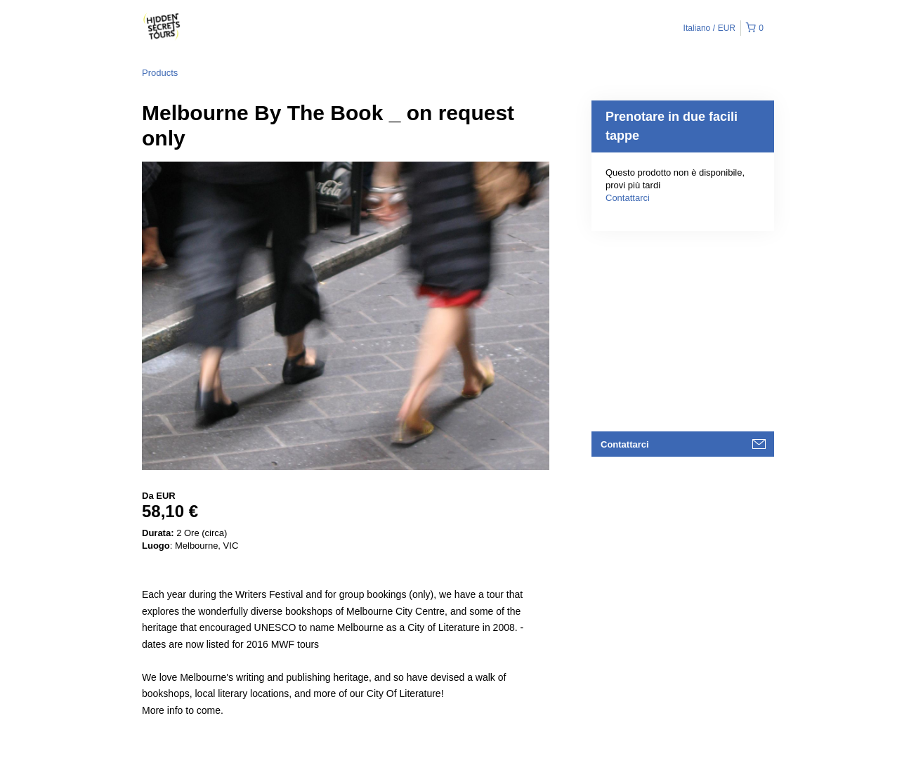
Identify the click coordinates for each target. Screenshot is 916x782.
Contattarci (628, 198)
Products (160, 72)
